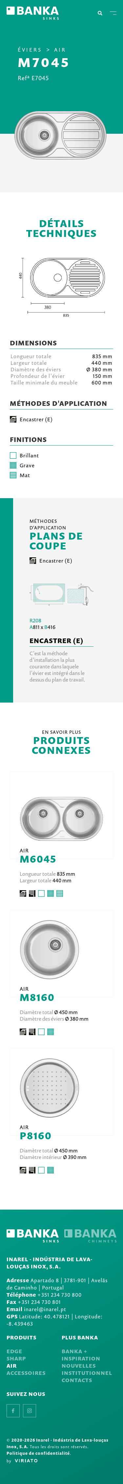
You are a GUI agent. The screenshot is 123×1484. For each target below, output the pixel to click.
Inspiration (81, 1358)
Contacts (77, 1380)
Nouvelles (79, 1365)
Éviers (30, 50)
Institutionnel (87, 1373)
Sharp (16, 1358)
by (22, 1461)
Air (60, 50)
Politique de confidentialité (38, 1453)
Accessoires (26, 1373)
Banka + (75, 1351)
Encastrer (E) (51, 560)
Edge (14, 1351)
